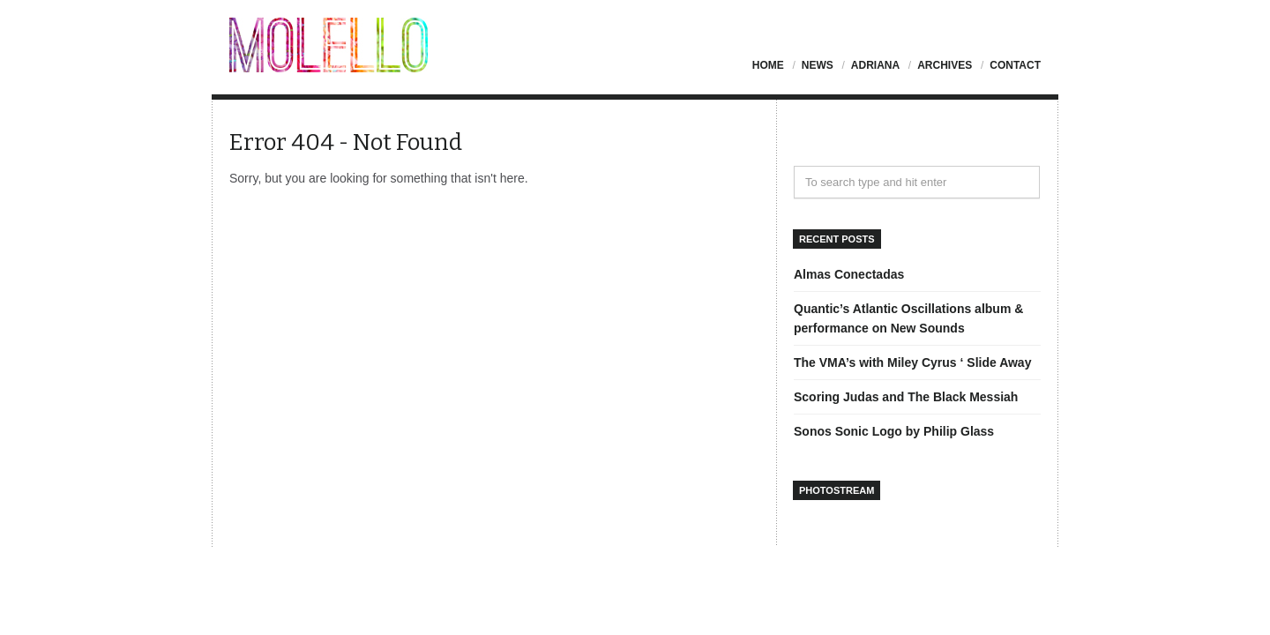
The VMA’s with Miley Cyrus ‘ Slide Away (912, 362)
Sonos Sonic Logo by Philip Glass (894, 431)
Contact (1015, 65)
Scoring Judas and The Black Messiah (906, 397)
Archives (944, 65)
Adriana (875, 65)
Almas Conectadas (849, 274)
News (817, 65)
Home (768, 65)
